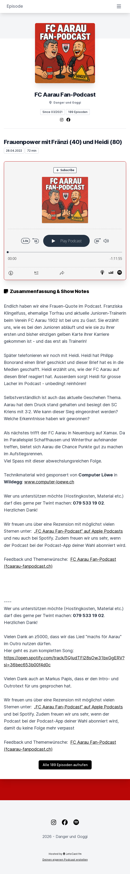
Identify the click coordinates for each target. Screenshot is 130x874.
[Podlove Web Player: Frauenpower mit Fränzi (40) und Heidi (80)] (65, 221)
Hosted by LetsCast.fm (65, 853)
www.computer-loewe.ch (49, 481)
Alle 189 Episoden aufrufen (65, 765)
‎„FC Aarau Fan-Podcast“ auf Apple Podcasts (78, 531)
